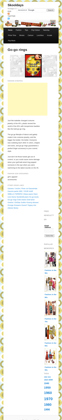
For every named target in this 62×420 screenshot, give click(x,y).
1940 (46, 383)
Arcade (49, 35)
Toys (26, 30)
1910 (49, 377)
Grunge (10, 205)
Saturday (46, 30)
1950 (47, 387)
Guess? (24, 205)
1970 (48, 399)
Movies (21, 35)
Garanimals (32, 188)
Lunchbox (40, 35)
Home (10, 30)
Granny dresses (32, 202)
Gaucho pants (13, 191)
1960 (48, 393)
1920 (46, 380)
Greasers (17, 205)
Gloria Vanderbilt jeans (20, 197)
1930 (50, 380)
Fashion (18, 30)
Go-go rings (12, 200)
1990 (47, 409)
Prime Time (12, 35)
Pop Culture (35, 30)
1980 (47, 404)
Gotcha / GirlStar (14, 202)
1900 (45, 377)
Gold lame (30, 200)
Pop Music (11, 41)
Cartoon (31, 35)
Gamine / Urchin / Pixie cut (18, 188)
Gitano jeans (28, 194)
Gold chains (21, 200)
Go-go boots (34, 197)
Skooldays (16, 5)
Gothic (23, 202)
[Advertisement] (27, 99)
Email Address (48, 226)
